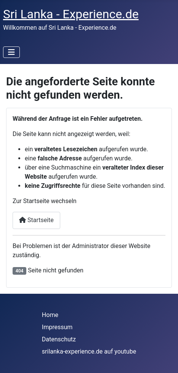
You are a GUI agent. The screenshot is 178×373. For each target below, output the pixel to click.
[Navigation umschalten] (11, 52)
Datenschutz (59, 339)
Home (50, 315)
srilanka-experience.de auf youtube (89, 351)
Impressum (57, 327)
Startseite (36, 220)
